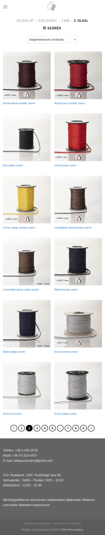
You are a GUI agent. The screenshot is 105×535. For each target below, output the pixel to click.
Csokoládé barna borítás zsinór (73, 227)
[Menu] (5, 7)
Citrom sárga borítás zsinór (19, 227)
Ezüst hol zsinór (12, 413)
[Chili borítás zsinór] (78, 137)
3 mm (65, 20)
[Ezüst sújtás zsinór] (78, 385)
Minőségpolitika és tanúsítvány (24, 500)
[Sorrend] (52, 40)
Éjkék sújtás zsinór (14, 351)
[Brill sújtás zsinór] (27, 137)
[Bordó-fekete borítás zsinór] (27, 75)
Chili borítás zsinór (65, 165)
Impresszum (41, 505)
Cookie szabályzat (37, 523)
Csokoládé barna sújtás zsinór (21, 289)
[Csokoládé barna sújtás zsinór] (27, 261)
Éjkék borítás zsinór (66, 289)
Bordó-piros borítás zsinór (69, 103)
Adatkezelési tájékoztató (64, 500)
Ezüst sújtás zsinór (65, 413)
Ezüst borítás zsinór (66, 351)
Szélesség (47, 20)
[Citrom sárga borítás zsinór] (27, 199)
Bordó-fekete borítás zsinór (19, 103)
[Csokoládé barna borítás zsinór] (78, 199)
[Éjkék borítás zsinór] (78, 261)
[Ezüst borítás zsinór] (78, 323)
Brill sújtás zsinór (13, 165)
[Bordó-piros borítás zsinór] (78, 75)
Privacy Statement (67, 523)
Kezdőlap (25, 20)
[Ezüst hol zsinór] (27, 385)
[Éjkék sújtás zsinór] (27, 323)
